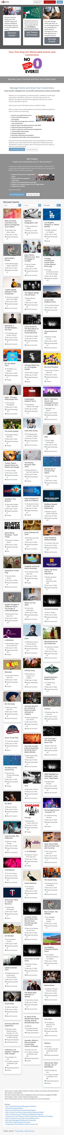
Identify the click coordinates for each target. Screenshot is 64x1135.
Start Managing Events (17, 149)
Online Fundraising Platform (14, 1108)
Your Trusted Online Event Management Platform (21, 1106)
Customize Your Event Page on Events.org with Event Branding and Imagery (29, 1116)
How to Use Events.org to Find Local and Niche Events (22, 1118)
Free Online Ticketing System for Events (18, 1122)
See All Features (32, 149)
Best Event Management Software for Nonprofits (21, 1120)
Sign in (60, 2)
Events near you (29, 1131)
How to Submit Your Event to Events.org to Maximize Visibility (25, 1112)
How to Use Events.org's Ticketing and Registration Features (24, 1114)
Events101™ (38, 2)
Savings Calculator (33, 194)
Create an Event (50, 2)
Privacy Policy (19, 1131)
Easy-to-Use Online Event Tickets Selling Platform (21, 1110)
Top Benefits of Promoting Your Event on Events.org (22, 1124)
